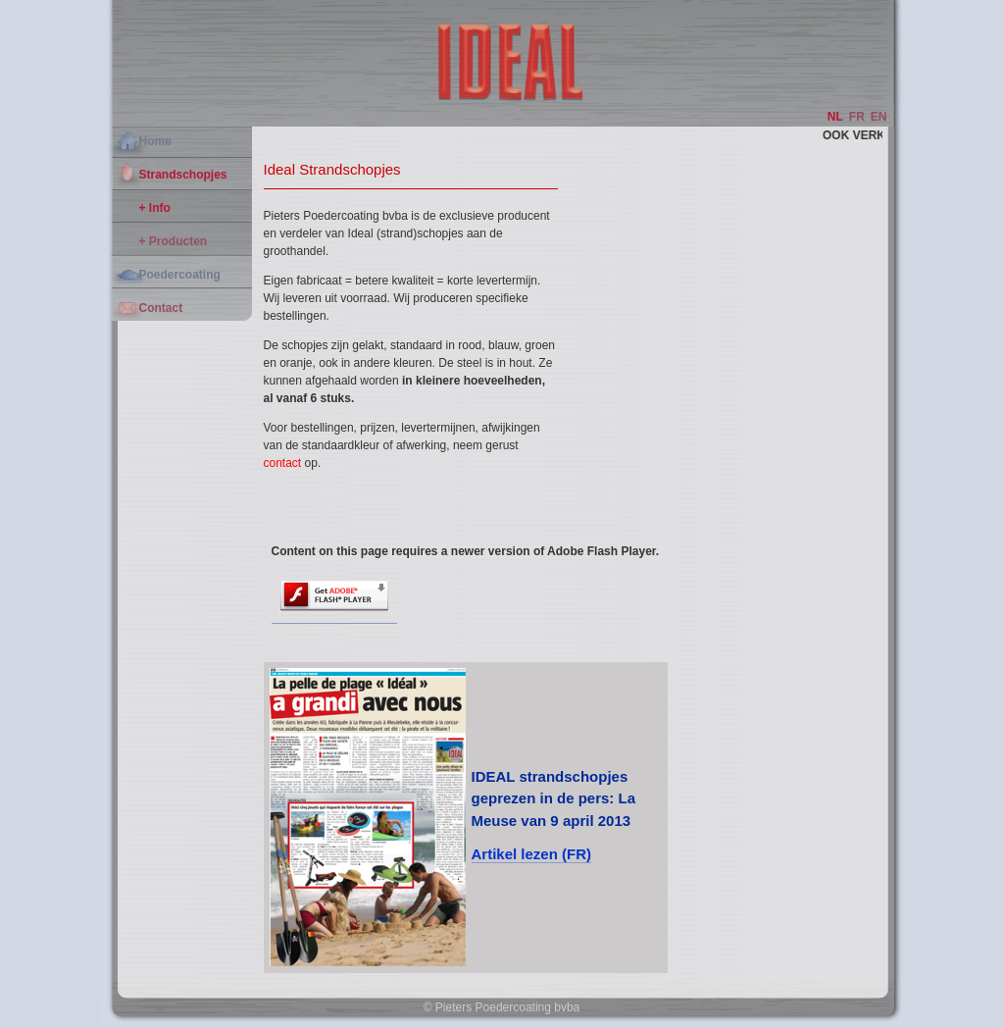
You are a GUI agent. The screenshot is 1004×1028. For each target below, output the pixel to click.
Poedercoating (180, 275)
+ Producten (173, 241)
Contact (161, 308)
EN (879, 117)
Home (155, 141)
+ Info (155, 208)
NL (835, 117)
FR (857, 117)
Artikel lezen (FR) (532, 854)
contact (283, 463)
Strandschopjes (183, 174)
